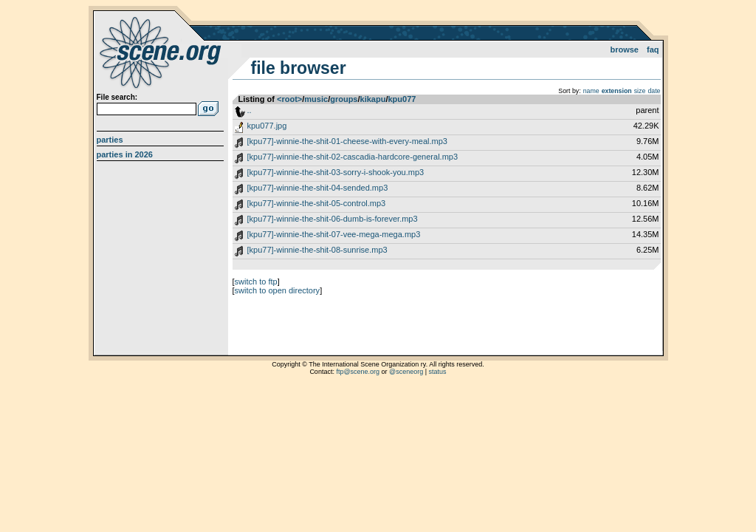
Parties (110, 139)
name (591, 91)
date (653, 91)
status (438, 371)
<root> (289, 99)
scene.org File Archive (162, 51)
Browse (624, 49)
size (640, 91)
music (316, 99)
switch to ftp (256, 281)
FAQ (653, 49)
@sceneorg (406, 371)
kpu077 (402, 99)
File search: (117, 97)
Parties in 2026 (125, 154)
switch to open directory (277, 290)
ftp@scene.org (357, 371)
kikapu (373, 99)
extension (617, 91)
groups (343, 99)
